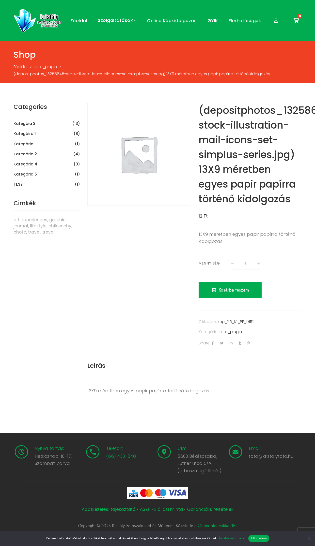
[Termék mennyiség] (245, 264)
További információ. (232, 538)
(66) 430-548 (121, 456)
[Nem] (308, 538)
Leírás (96, 365)
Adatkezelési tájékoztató (109, 509)
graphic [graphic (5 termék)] (57, 220)
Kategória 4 (25, 164)
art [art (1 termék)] (17, 220)
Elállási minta (168, 509)
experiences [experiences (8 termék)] (34, 220)
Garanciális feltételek (210, 509)
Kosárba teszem (234, 290)
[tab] (96, 365)
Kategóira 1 (25, 133)
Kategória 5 (25, 174)
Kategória (23, 144)
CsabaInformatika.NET (217, 526)
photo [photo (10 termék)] (20, 232)
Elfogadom (259, 538)
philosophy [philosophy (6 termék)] (59, 226)
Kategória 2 (25, 154)
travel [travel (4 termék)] (34, 232)
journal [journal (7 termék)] (21, 226)
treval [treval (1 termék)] (48, 232)
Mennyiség (209, 263)
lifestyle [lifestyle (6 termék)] (38, 226)
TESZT (19, 184)
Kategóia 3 (24, 123)
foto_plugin (230, 332)
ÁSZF (145, 509)
